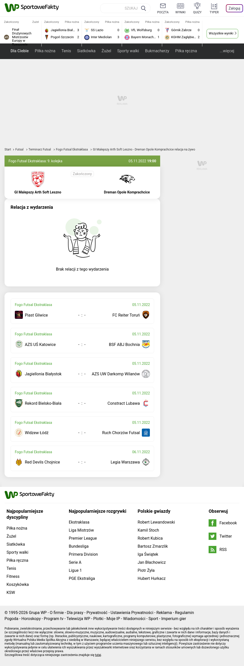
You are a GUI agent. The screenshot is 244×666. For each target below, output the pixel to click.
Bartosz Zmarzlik (153, 546)
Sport (153, 618)
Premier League (83, 538)
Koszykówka (18, 584)
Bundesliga (79, 546)
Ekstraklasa (79, 522)
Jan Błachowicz (152, 562)
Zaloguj (234, 8)
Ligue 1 (75, 570)
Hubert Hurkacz (152, 578)
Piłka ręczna (186, 50)
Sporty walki (128, 50)
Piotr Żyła (146, 570)
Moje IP (113, 618)
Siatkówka (86, 50)
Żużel (106, 50)
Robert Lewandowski (156, 522)
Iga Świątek (148, 554)
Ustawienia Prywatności (132, 612)
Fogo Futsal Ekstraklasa (72, 149)
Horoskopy (31, 618)
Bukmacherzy (157, 50)
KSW (11, 592)
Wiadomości (134, 618)
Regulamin (184, 612)
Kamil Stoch (148, 530)
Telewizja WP (78, 618)
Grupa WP (38, 612)
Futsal (19, 149)
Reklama (164, 612)
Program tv (54, 618)
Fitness (13, 576)
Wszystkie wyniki (221, 33)
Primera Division (83, 554)
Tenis (66, 50)
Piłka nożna (45, 50)
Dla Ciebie (20, 50)
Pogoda (11, 618)
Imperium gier (173, 618)
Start (8, 149)
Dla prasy (75, 612)
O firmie (57, 612)
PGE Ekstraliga (82, 578)
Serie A (75, 562)
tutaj (98, 655)
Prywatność (96, 612)
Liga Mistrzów (81, 530)
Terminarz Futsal (40, 149)
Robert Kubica (150, 538)
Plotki (98, 618)
